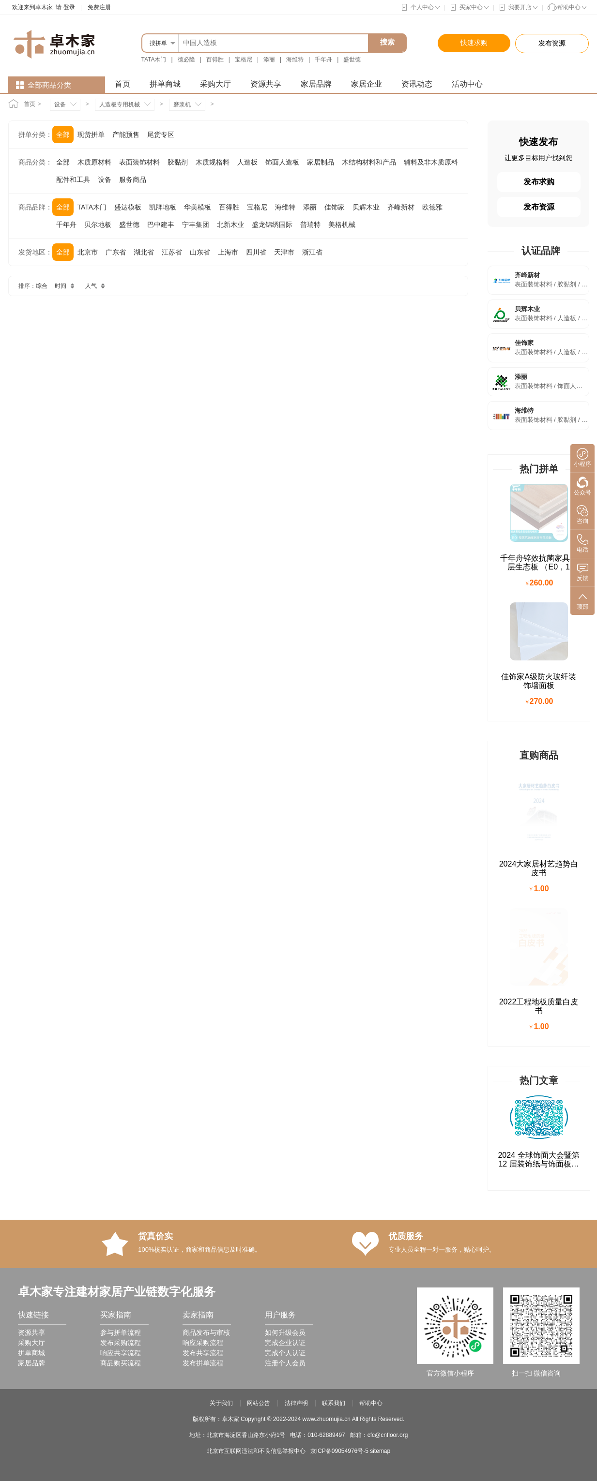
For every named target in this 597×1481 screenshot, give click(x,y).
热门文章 (539, 809)
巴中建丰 (160, 224)
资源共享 (265, 84)
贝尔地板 (97, 224)
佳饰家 (334, 207)
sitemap (380, 1180)
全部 (63, 134)
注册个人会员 (285, 1092)
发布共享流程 (203, 1082)
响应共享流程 (120, 1082)
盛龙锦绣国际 (272, 224)
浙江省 (312, 252)
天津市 (284, 252)
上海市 (228, 252)
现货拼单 (91, 134)
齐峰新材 (400, 207)
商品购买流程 (120, 1092)
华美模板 (197, 207)
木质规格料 (213, 162)
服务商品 (132, 179)
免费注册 (99, 7)
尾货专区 (160, 134)
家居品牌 (316, 84)
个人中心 (422, 7)
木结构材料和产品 (369, 162)
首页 (122, 84)
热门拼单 (539, 469)
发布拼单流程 (203, 1092)
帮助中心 (569, 7)
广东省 (116, 252)
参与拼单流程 (120, 1061)
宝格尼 (243, 59)
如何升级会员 (285, 1061)
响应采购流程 (203, 1072)
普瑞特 (310, 224)
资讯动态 (416, 84)
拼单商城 (165, 84)
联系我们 (333, 1132)
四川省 (256, 252)
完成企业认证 (285, 1072)
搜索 (387, 42)
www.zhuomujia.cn (327, 1148)
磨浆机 (182, 104)
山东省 (200, 252)
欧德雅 (432, 207)
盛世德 (352, 59)
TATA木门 (154, 59)
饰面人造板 (282, 162)
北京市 (87, 252)
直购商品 (539, 639)
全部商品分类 (49, 85)
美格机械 (341, 224)
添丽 (269, 59)
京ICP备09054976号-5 (339, 1180)
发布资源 (538, 207)
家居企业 (366, 84)
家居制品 (320, 162)
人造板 (247, 162)
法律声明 (296, 1132)
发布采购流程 (120, 1072)
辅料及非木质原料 (431, 162)
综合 (41, 286)
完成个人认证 (285, 1082)
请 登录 (64, 7)
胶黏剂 (178, 162)
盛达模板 (127, 207)
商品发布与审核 (206, 1061)
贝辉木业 (366, 207)
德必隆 (186, 59)
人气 (96, 286)
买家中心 (471, 7)
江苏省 (172, 252)
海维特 (295, 59)
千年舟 (323, 59)
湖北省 (144, 252)
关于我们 (221, 1132)
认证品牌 (540, 250)
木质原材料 (94, 162)
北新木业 (230, 224)
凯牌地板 (162, 207)
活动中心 (467, 84)
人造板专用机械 (119, 104)
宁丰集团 (195, 224)
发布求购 (538, 182)
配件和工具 (73, 179)
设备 (60, 104)
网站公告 (258, 1132)
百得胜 (215, 59)
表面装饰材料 (139, 162)
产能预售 (125, 134)
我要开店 (520, 7)
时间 (66, 286)
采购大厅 (215, 84)
